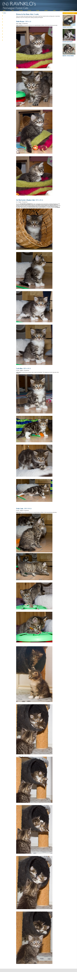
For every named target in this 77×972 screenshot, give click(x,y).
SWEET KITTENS (68, 27)
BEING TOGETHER (68, 55)
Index (4, 13)
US (65, 10)
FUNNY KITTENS (67, 41)
